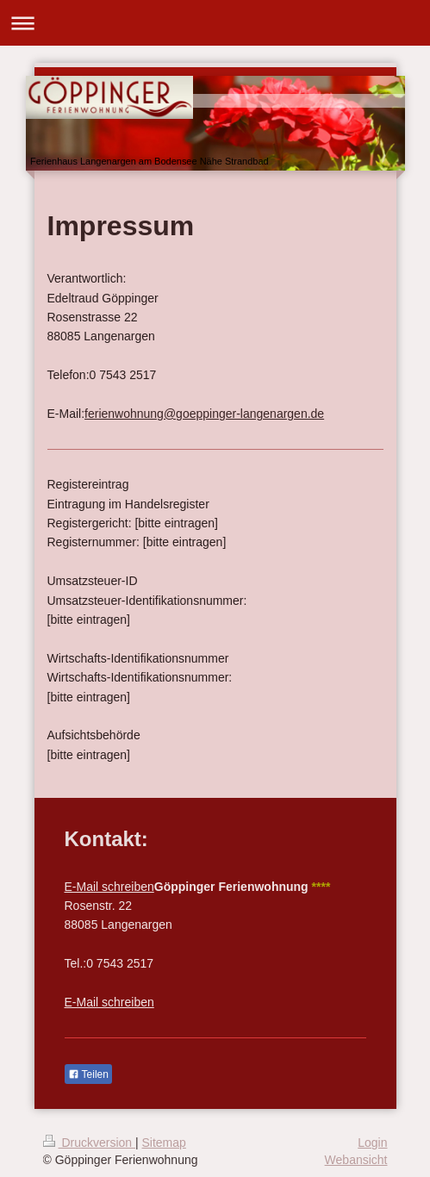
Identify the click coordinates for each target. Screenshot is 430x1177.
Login (372, 1142)
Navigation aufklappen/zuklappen (215, 22)
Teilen (88, 1074)
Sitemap (164, 1142)
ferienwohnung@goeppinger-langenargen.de (204, 413)
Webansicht (356, 1160)
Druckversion (89, 1142)
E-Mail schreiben (109, 887)
